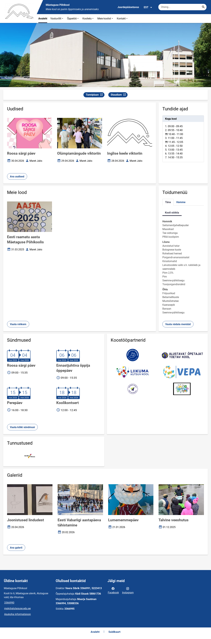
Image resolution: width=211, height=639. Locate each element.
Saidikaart (114, 631)
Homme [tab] (180, 202)
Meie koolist (105, 18)
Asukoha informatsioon (17, 614)
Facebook (113, 590)
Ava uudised (17, 176)
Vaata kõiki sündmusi (22, 427)
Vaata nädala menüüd (178, 324)
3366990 (9, 602)
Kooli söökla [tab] (172, 212)
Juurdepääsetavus (128, 7)
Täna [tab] (168, 202)
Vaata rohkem (18, 324)
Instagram (128, 590)
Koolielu (88, 18)
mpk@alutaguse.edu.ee (17, 608)
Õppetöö (73, 18)
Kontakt (122, 18)
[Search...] (203, 7)
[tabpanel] (183, 138)
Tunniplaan (95, 95)
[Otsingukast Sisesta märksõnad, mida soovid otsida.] (182, 7)
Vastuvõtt (57, 18)
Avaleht (42, 18)
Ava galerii (16, 547)
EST (148, 7)
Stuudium (119, 95)
